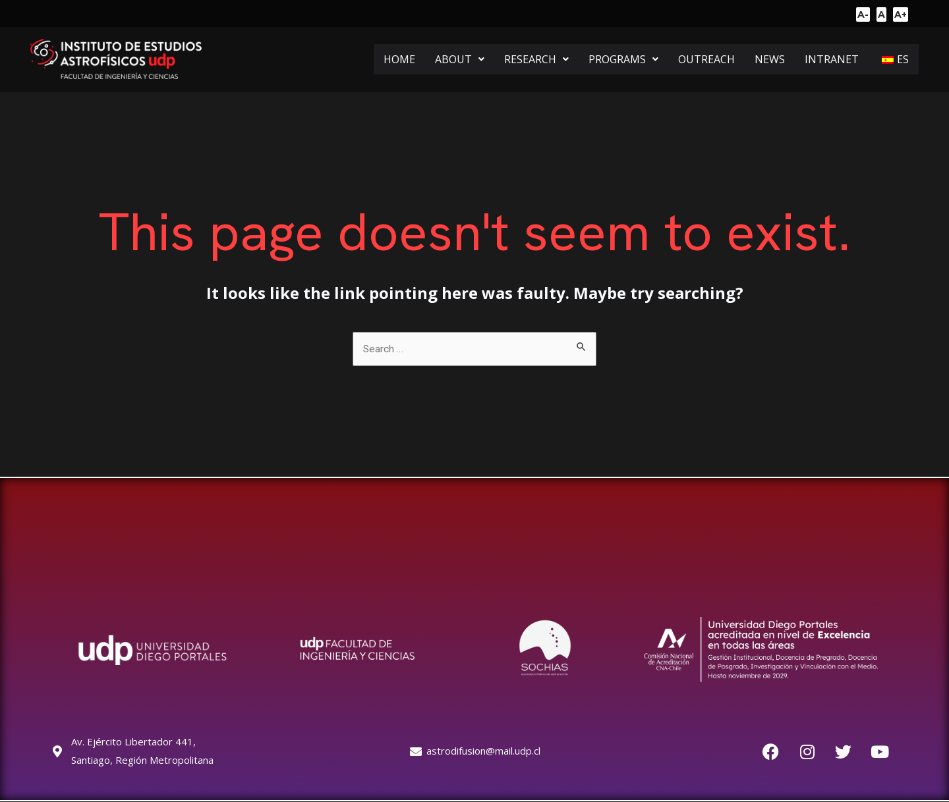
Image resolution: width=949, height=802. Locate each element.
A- (863, 14)
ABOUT (459, 59)
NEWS (770, 59)
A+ (900, 14)
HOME (399, 59)
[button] (459, 59)
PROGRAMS (623, 59)
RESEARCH (536, 59)
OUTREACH (706, 59)
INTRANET (832, 59)
